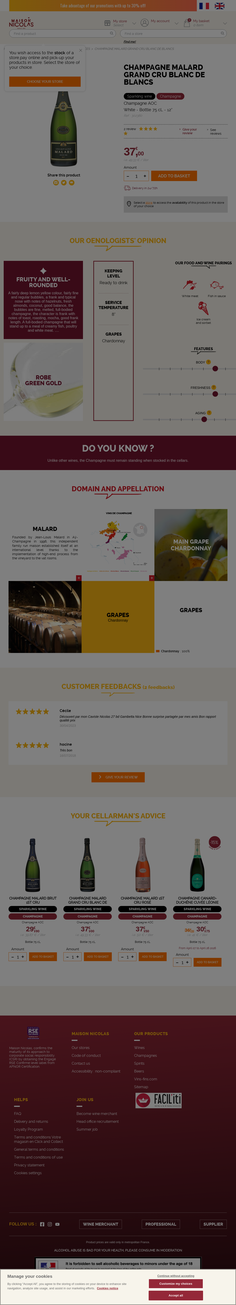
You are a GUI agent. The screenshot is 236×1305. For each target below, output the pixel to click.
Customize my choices (175, 1283)
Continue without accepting (175, 1276)
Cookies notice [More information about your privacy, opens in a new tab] (107, 1288)
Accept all (176, 1295)
